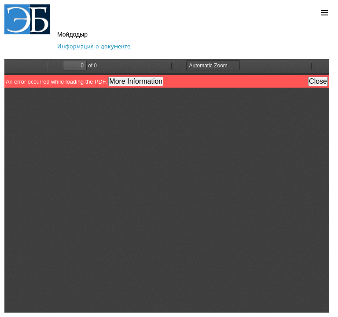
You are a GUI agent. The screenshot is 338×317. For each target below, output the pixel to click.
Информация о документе (94, 46)
